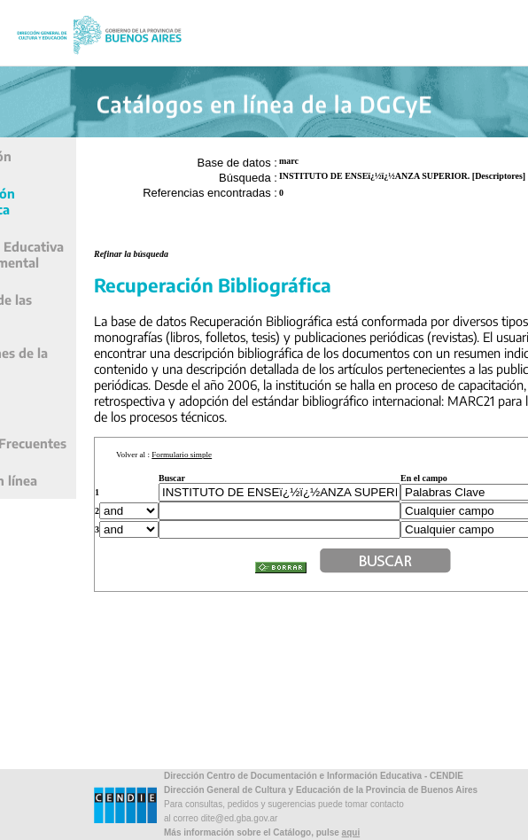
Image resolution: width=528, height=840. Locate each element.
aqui (351, 832)
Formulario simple (181, 454)
